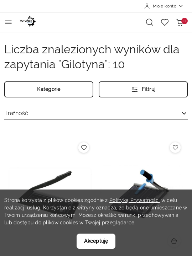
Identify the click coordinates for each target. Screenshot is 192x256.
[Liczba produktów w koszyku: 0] (179, 22)
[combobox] (96, 113)
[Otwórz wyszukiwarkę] (150, 22)
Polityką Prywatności (134, 200)
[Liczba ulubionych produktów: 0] (164, 22)
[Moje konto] (163, 6)
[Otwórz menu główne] (8, 22)
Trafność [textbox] (16, 113)
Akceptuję (96, 241)
